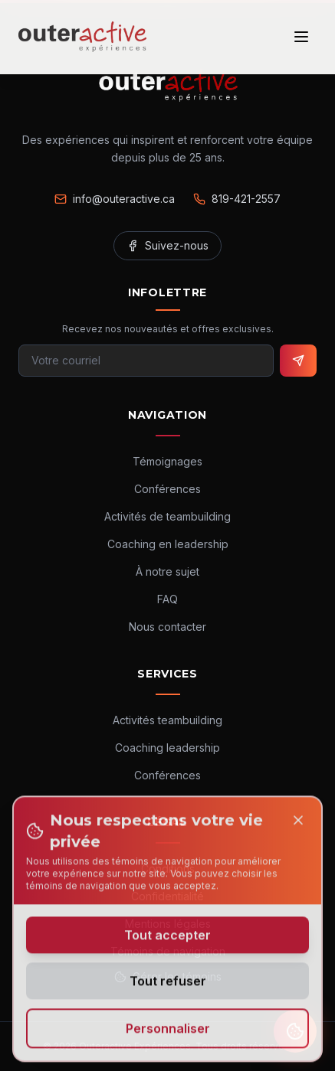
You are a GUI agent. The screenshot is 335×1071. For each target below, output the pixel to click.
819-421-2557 (237, 198)
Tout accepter (167, 939)
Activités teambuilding (167, 720)
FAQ (167, 599)
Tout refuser (168, 985)
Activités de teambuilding (167, 516)
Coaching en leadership (167, 543)
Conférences (167, 488)
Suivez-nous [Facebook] (167, 245)
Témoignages (167, 461)
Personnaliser (168, 1032)
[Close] (298, 824)
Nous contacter (167, 626)
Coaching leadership (167, 747)
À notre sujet (167, 571)
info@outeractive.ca (114, 198)
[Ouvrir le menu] (301, 36)
